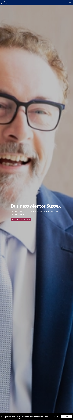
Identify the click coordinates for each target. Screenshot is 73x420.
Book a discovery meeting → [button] (21, 219)
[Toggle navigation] (70, 2)
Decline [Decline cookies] (56, 416)
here (14, 418)
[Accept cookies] (66, 416)
